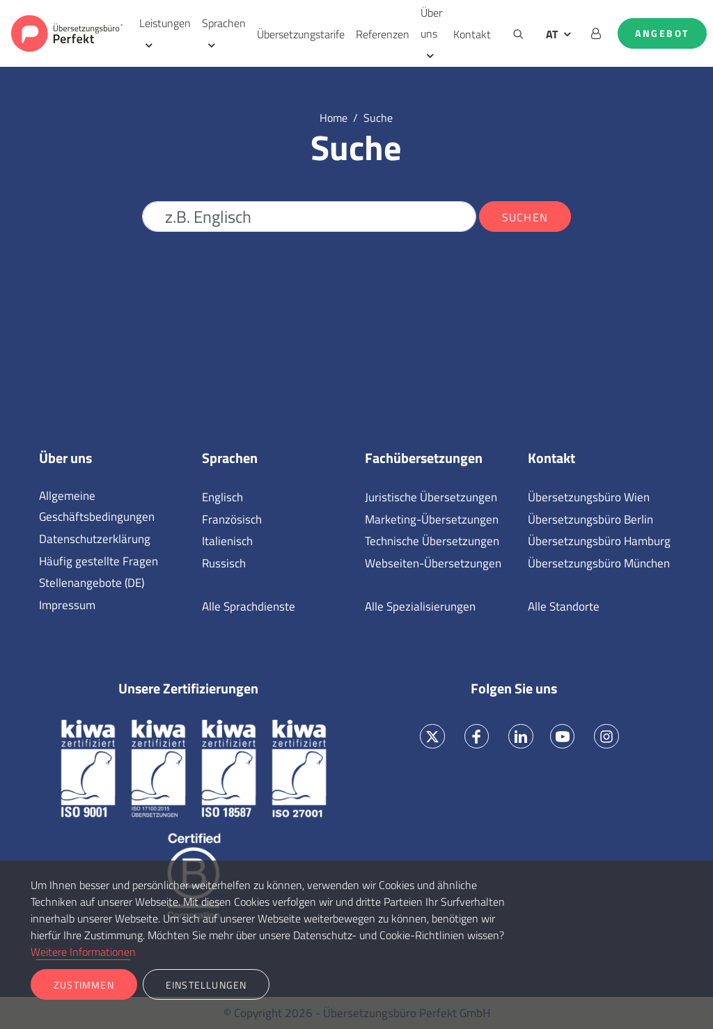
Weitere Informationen (83, 951)
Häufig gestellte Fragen (98, 561)
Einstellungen (206, 984)
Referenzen (382, 34)
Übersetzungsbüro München (599, 563)
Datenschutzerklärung (94, 539)
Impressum (67, 605)
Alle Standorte (564, 606)
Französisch (232, 519)
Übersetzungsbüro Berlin (590, 519)
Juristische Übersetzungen (431, 497)
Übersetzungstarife (301, 34)
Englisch (222, 497)
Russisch (224, 563)
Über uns (431, 23)
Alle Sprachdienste (248, 606)
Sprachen (224, 23)
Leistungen (165, 23)
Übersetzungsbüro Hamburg (599, 541)
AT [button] (552, 34)
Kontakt (472, 34)
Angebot (662, 33)
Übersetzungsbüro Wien (589, 497)
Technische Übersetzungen (432, 541)
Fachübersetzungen (424, 458)
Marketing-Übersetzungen (432, 519)
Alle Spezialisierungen (420, 606)
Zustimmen (84, 984)
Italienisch (227, 541)
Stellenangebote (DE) (91, 583)
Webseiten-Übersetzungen (433, 563)
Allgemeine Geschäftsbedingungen (97, 506)
